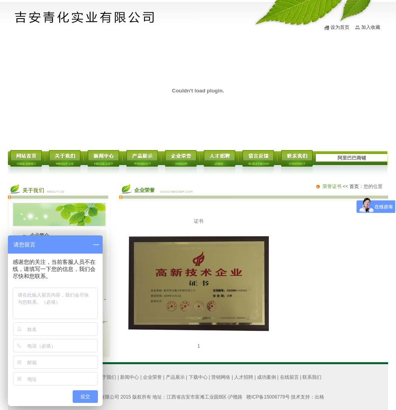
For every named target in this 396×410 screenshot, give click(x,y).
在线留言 (289, 377)
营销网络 (220, 377)
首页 (354, 186)
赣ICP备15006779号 (267, 397)
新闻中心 (129, 377)
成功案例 (266, 377)
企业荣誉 (152, 377)
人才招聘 (243, 377)
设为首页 (339, 27)
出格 (319, 397)
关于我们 (106, 377)
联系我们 (311, 377)
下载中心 (198, 377)
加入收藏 (370, 27)
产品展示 (175, 377)
